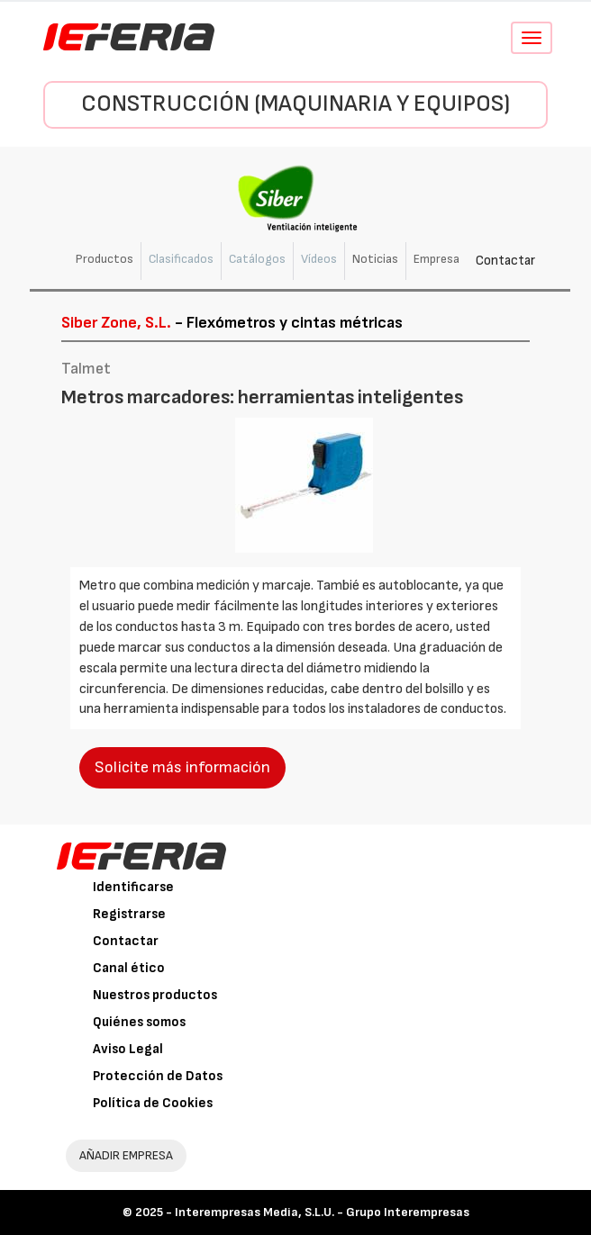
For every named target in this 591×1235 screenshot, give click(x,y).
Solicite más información (182, 767)
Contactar (505, 260)
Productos (104, 258)
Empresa (436, 258)
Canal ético (129, 968)
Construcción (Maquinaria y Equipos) (295, 104)
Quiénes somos (139, 1022)
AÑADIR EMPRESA (126, 1155)
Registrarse (129, 914)
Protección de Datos (158, 1076)
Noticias (375, 258)
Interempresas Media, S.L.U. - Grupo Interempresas (322, 1212)
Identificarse (133, 887)
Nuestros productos (155, 995)
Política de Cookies (153, 1103)
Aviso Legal (128, 1049)
